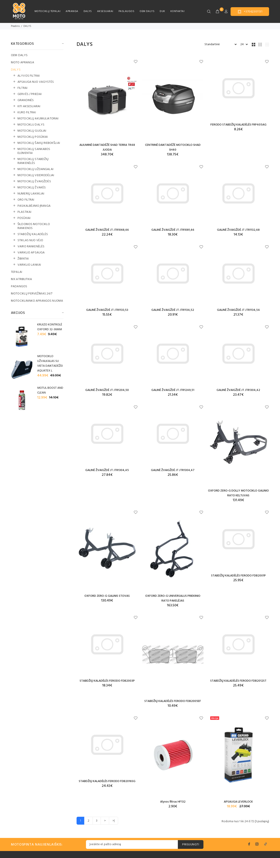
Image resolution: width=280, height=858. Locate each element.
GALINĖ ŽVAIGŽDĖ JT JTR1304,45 (107, 470)
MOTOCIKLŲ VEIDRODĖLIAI (36, 175)
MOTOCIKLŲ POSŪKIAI (33, 136)
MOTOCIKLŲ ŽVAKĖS (32, 187)
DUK (162, 11)
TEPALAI (16, 272)
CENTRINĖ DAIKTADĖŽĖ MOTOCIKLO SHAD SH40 (173, 147)
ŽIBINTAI (23, 258)
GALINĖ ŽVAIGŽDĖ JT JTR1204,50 (107, 390)
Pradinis (15, 26)
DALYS (88, 11)
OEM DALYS (147, 11)
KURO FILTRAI (27, 112)
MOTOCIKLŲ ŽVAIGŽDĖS (34, 181)
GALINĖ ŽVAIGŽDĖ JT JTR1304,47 (172, 470)
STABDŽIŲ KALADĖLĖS (33, 234)
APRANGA (72, 11)
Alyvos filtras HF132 (173, 801)
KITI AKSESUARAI (29, 106)
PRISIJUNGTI (190, 844)
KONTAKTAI (177, 11)
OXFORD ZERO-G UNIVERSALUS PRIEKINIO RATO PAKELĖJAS (172, 598)
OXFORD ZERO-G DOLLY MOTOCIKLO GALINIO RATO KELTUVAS (238, 493)
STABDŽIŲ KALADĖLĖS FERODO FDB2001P (238, 575)
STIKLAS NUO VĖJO (30, 240)
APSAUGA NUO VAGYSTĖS (36, 81)
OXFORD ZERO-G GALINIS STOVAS (107, 595)
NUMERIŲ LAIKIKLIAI (31, 193)
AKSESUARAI (105, 11)
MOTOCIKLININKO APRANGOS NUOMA (37, 300)
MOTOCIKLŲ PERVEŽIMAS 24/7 (31, 293)
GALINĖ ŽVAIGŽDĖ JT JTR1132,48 (238, 229)
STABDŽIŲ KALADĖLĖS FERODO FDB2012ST (238, 680)
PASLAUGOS (126, 11)
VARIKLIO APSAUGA (31, 252)
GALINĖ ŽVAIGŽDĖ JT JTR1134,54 (238, 310)
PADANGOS (19, 286)
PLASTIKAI (24, 212)
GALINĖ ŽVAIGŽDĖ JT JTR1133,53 (107, 310)
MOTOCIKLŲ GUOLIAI (32, 130)
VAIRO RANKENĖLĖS (31, 246)
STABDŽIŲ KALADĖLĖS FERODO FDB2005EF (172, 701)
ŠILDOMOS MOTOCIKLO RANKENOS (34, 226)
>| (113, 820)
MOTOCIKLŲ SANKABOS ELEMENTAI (34, 151)
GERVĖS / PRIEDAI (30, 94)
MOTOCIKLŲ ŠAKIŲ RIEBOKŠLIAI (39, 143)
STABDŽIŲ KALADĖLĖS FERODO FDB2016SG (107, 781)
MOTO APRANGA (22, 62)
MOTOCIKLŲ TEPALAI (47, 11)
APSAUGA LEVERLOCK (238, 801)
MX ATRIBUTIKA (21, 279)
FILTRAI (22, 88)
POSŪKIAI (24, 218)
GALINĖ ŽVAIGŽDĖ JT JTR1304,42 (238, 390)
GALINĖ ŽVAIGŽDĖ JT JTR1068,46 (107, 229)
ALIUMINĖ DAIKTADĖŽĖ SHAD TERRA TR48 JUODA (107, 147)
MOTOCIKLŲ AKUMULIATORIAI (38, 118)
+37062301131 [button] (249, 11)
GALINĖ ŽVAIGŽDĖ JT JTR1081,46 (172, 229)
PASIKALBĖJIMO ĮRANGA (34, 205)
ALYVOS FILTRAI (29, 75)
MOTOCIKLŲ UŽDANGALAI (35, 169)
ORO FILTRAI (26, 199)
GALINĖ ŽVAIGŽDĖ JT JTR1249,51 (172, 390)
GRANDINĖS (26, 100)
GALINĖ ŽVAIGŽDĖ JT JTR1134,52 (172, 310)
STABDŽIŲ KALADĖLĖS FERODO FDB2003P (107, 680)
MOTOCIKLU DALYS (31, 124)
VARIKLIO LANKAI (29, 264)
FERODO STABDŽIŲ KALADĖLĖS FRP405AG (238, 124)
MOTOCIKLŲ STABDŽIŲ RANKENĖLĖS (33, 161)
